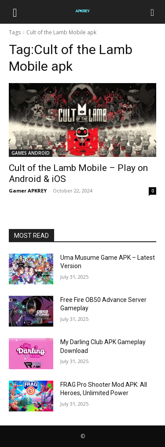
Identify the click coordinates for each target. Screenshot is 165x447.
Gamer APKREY (28, 190)
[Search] (152, 12)
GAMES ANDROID (30, 153)
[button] (15, 12)
